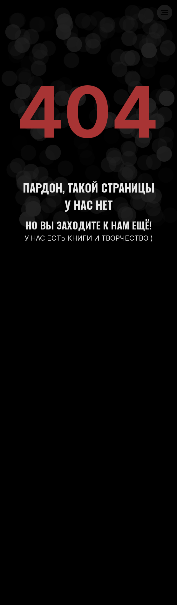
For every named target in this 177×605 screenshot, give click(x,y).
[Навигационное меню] (164, 12)
